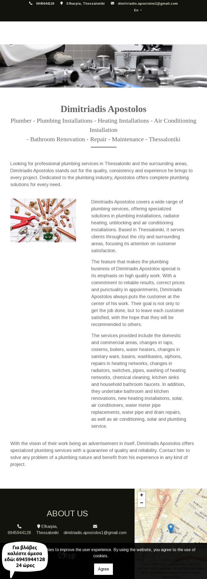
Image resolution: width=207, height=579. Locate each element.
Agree (103, 569)
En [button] (136, 10)
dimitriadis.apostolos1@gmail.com (148, 3)
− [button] (141, 503)
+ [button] (141, 495)
